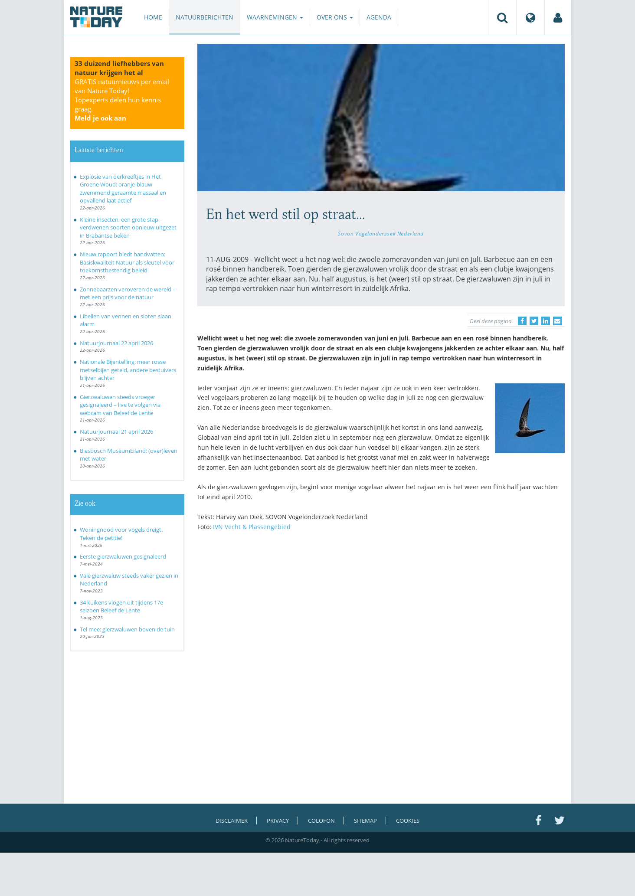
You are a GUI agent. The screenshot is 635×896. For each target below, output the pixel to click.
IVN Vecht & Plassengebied (252, 527)
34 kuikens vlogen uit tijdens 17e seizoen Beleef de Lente (121, 606)
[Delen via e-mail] (557, 321)
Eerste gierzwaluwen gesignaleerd (123, 556)
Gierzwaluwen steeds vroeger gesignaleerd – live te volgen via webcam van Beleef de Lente (120, 405)
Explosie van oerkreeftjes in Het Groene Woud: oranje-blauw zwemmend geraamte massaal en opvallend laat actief (123, 189)
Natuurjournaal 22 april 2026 (116, 343)
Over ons (335, 17)
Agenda (379, 17)
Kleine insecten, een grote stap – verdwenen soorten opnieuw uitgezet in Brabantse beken (128, 227)
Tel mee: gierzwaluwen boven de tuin (127, 629)
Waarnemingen (275, 17)
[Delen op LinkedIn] (545, 321)
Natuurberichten (204, 17)
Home (153, 17)
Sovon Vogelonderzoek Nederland (381, 233)
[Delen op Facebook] (522, 321)
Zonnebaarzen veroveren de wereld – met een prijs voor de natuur (128, 293)
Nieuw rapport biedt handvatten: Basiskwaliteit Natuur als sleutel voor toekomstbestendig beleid (127, 262)
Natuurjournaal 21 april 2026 (116, 431)
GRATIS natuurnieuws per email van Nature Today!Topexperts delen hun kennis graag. (122, 99)
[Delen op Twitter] (534, 321)
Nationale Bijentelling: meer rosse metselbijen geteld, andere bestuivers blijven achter (128, 370)
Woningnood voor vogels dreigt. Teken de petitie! (121, 534)
